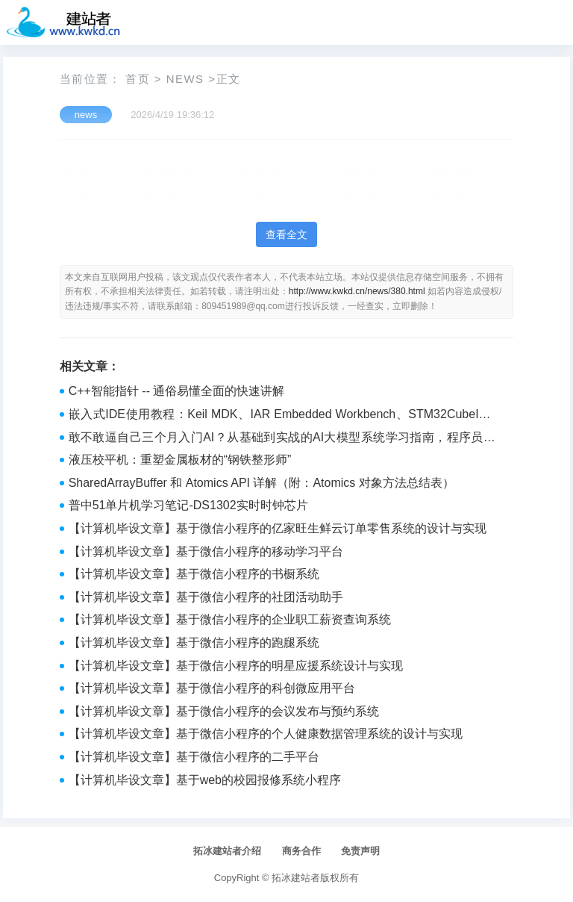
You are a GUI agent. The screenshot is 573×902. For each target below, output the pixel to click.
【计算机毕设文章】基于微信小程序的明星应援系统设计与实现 (236, 665)
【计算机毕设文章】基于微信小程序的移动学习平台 (206, 551)
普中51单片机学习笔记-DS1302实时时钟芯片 (188, 505)
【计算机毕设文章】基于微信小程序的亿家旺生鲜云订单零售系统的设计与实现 (277, 528)
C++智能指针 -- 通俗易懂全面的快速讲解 (177, 391)
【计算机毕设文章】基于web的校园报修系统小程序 (205, 780)
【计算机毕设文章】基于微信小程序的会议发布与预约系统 (224, 711)
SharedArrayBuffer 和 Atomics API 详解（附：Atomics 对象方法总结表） (261, 482)
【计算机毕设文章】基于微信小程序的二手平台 (194, 756)
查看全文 (286, 234)
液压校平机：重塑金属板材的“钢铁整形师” (180, 459)
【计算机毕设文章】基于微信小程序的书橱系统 (194, 573)
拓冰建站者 (296, 877)
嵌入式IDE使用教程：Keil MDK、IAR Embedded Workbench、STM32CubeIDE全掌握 (282, 416)
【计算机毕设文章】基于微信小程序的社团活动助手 (206, 597)
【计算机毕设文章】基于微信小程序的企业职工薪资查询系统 (230, 619)
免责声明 (360, 850)
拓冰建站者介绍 (227, 850)
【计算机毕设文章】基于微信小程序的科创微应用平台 (212, 688)
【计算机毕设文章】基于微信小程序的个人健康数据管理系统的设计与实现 (266, 733)
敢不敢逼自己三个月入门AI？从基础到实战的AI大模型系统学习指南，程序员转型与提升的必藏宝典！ (282, 439)
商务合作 (301, 850)
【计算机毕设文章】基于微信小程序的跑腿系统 (194, 642)
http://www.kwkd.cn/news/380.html (357, 291)
